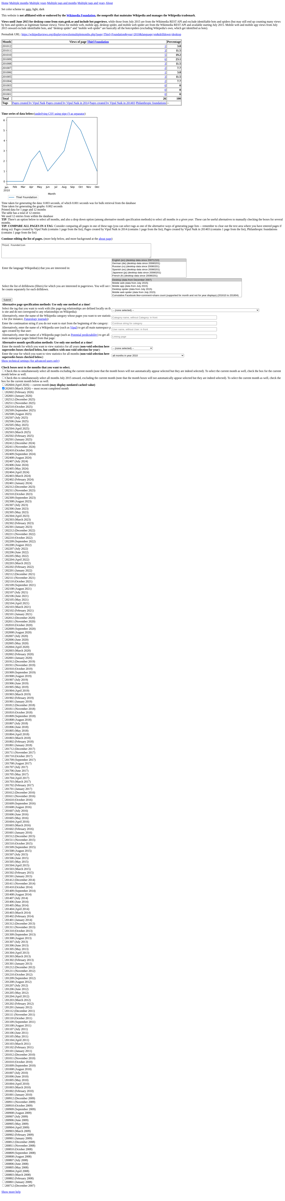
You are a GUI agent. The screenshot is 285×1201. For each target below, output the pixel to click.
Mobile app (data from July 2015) (177, 288)
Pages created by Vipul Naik (28, 102)
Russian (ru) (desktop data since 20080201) (149, 269)
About (109, 3)
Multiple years (37, 3)
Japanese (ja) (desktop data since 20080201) (149, 275)
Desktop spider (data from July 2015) (177, 292)
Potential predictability (84, 337)
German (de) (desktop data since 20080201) (149, 266)
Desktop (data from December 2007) (177, 282)
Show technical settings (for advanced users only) (30, 363)
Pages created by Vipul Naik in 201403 (112, 102)
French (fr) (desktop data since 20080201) (149, 278)
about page (105, 238)
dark (41, 9)
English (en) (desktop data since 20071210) (149, 263)
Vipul (73, 330)
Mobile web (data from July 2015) (177, 285)
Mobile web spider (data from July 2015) (177, 295)
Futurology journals (35, 321)
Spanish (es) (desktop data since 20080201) (149, 272)
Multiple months (19, 3)
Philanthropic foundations (151, 102)
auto (28, 9)
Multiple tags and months (62, 3)
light (35, 9)
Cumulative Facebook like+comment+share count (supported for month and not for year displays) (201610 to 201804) (177, 298)
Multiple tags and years (91, 3)
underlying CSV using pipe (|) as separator (60, 113)
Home (5, 3)
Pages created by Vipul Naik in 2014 (67, 102)
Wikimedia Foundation (81, 15)
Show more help (11, 1194)
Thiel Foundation (98, 41)
